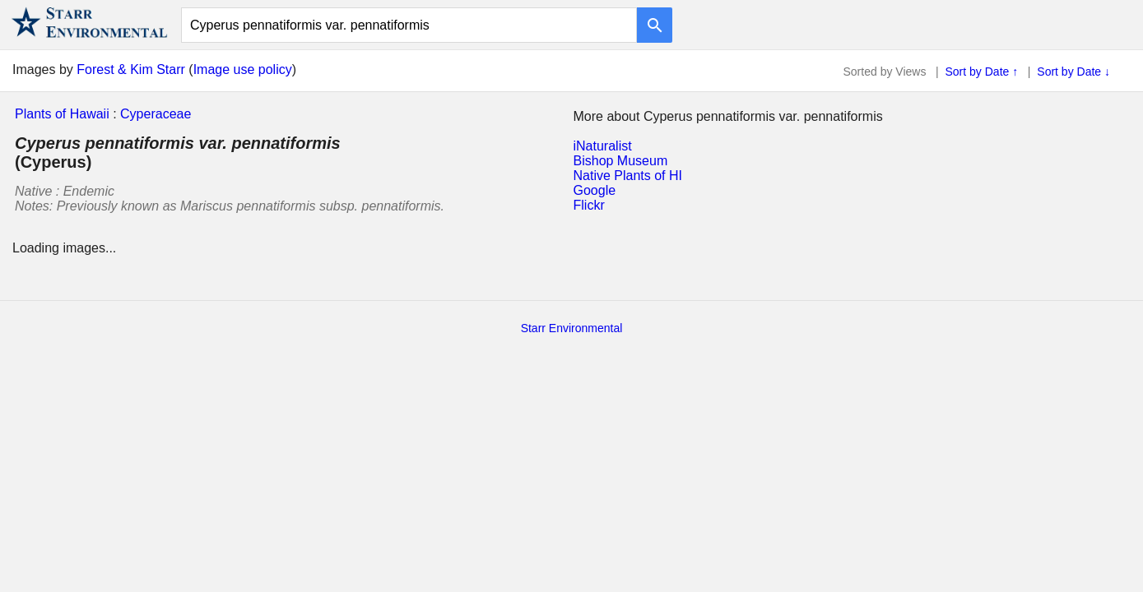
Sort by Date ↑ (982, 71)
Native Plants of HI (628, 176)
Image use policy (242, 69)
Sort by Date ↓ (1073, 71)
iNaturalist (603, 146)
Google (595, 190)
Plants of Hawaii (62, 114)
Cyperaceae (155, 114)
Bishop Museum (621, 161)
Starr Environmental (572, 328)
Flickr (589, 205)
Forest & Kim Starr (131, 69)
